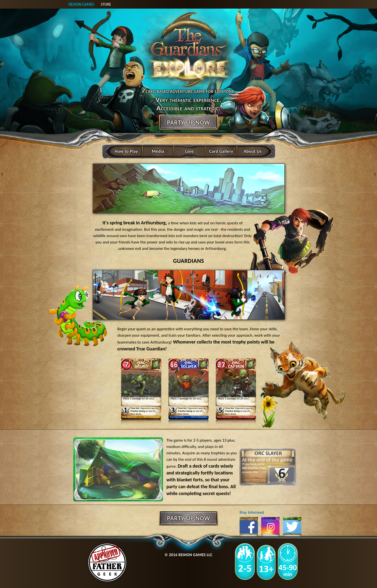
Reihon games (81, 4)
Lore (189, 151)
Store (106, 4)
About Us (253, 151)
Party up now (188, 122)
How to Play (126, 151)
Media (158, 151)
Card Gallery (221, 151)
